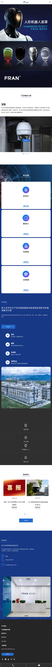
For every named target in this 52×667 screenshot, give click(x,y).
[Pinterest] (11, 659)
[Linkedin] (5, 659)
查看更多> (26, 140)
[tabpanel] (26, 134)
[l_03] (26, 246)
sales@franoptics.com (11, 565)
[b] (27, 597)
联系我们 (7, 654)
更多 (27, 206)
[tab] (23, 153)
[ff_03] (26, 387)
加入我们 (3, 641)
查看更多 (26, 290)
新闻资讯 (3, 637)
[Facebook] (2, 659)
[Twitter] (14, 659)
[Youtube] (8, 659)
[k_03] (26, 218)
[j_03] (26, 190)
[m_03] (26, 274)
